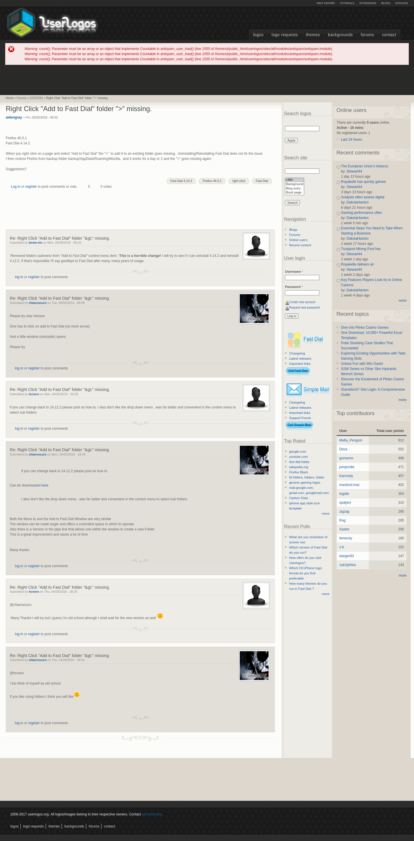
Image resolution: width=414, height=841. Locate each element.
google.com (297, 451)
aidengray (14, 117)
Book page (294, 193)
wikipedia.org (298, 467)
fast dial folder (299, 462)
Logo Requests (284, 35)
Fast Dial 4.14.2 (181, 181)
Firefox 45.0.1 (212, 181)
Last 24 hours (351, 139)
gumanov (346, 458)
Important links (299, 363)
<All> (294, 180)
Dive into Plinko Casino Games (364, 327)
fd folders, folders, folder (306, 477)
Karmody (346, 476)
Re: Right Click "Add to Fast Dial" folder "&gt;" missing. (60, 238)
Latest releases (300, 358)
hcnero (34, 394)
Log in (15, 187)
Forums (367, 35)
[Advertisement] (207, 79)
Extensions (367, 3)
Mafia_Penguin (350, 440)
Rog (342, 520)
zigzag (344, 511)
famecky (345, 538)
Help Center (326, 3)
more (325, 513)
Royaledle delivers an (357, 264)
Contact (389, 35)
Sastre (344, 529)
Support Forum (300, 418)
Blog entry (294, 189)
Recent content (300, 245)
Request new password (304, 307)
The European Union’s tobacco (364, 166)
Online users (298, 240)
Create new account (302, 302)
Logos (258, 35)
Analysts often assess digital (362, 197)
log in (19, 277)
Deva (343, 449)
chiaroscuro (38, 303)
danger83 (346, 556)
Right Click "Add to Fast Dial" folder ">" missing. (77, 98)
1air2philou (347, 565)
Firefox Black (298, 472)
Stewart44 (354, 171)
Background (294, 184)
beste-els (35, 242)
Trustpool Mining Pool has (361, 249)
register (31, 187)
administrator (152, 814)
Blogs (385, 3)
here (44, 485)
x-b (341, 547)
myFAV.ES (401, 3)
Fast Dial (262, 181)
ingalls (344, 494)
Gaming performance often (361, 213)
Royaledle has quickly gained (363, 182)
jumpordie (346, 467)
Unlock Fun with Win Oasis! (362, 364)
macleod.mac (349, 485)
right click (238, 181)
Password (293, 286)
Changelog (297, 353)
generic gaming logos (304, 482)
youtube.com (298, 456)
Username (294, 271)
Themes (313, 35)
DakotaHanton (357, 202)
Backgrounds (340, 35)
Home (10, 98)
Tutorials (347, 3)
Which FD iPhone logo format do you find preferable (305, 573)
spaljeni (345, 503)
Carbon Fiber (298, 498)
